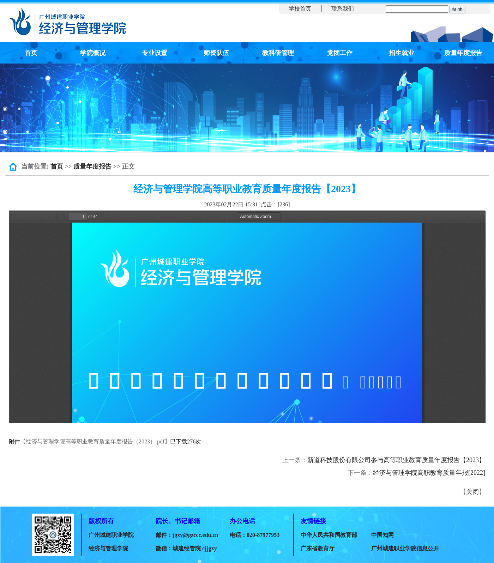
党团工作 (340, 52)
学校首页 (300, 9)
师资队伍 (216, 52)
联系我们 (342, 9)
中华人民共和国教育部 (329, 535)
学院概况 (93, 52)
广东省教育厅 (318, 548)
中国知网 (382, 535)
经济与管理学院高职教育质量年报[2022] (429, 472)
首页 (31, 52)
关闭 (472, 491)
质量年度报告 (463, 52)
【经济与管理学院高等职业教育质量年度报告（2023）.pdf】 (95, 441)
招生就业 (401, 52)
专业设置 (154, 52)
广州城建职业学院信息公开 (405, 548)
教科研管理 (278, 52)
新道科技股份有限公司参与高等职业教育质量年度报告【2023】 (396, 460)
